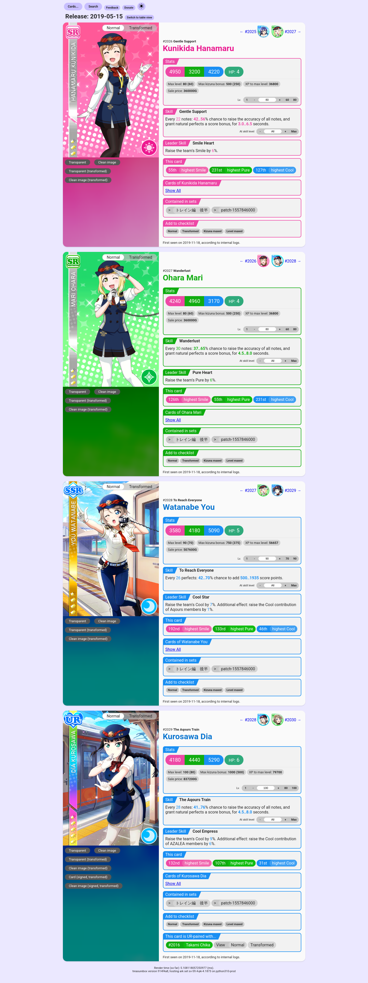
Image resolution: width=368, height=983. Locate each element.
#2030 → (286, 720)
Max (294, 131)
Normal (113, 28)
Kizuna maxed (213, 231)
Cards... (73, 6)
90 (295, 558)
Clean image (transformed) (88, 180)
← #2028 (254, 720)
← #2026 (254, 261)
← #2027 (254, 490)
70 (287, 558)
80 (295, 100)
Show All (173, 190)
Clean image (107, 162)
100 (294, 788)
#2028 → (286, 261)
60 (287, 100)
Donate (128, 7)
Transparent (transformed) (88, 171)
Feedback (112, 7)
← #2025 (254, 32)
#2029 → (286, 490)
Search (93, 6)
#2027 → (286, 32)
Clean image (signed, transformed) (94, 886)
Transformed (140, 28)
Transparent (77, 162)
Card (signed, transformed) (88, 877)
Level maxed (234, 231)
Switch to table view (139, 17)
